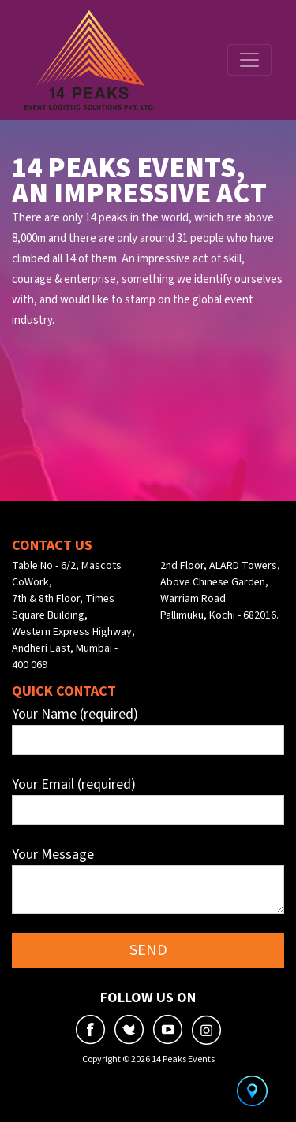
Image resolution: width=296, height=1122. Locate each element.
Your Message (148, 879)
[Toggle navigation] (249, 60)
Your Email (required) (148, 800)
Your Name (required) (148, 729)
